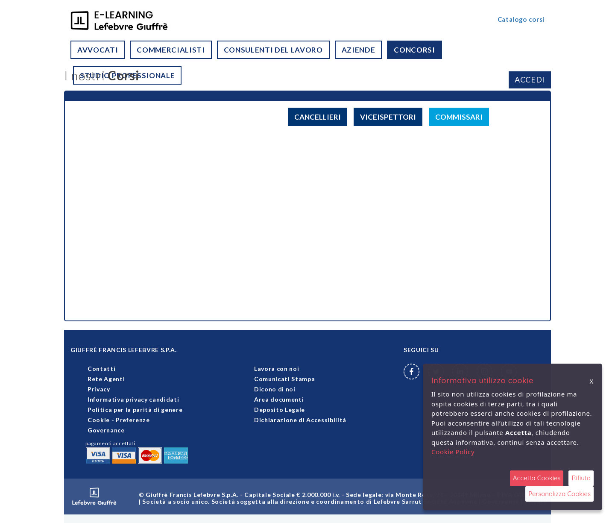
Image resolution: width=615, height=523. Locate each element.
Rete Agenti (106, 378)
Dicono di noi (275, 389)
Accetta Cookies (537, 478)
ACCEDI (530, 79)
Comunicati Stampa (284, 378)
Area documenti (279, 399)
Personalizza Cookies (559, 494)
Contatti (101, 368)
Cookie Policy (452, 451)
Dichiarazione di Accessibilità (300, 419)
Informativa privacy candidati (133, 399)
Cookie (99, 419)
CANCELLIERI (317, 116)
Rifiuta (581, 478)
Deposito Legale (279, 409)
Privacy (99, 389)
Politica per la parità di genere (135, 409)
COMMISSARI (459, 116)
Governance (106, 430)
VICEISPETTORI (388, 116)
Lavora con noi (276, 368)
